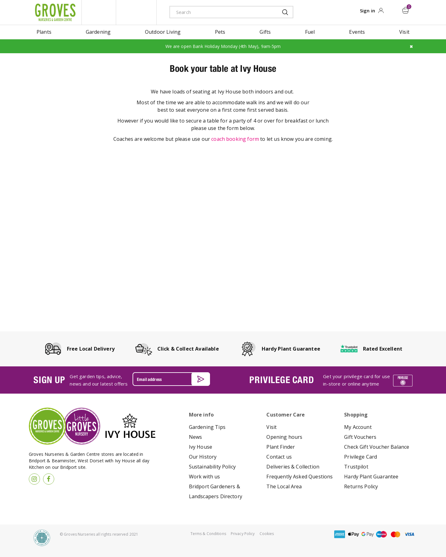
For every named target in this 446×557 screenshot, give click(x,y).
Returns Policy (361, 486)
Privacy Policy (243, 533)
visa (409, 534)
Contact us (279, 456)
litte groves (98, 12)
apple (354, 534)
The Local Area (284, 486)
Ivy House (200, 446)
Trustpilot (356, 466)
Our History (203, 456)
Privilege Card (360, 456)
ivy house (136, 12)
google (367, 534)
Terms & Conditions (208, 533)
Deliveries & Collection (292, 466)
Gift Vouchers (360, 437)
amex (340, 534)
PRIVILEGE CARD (281, 379)
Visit (271, 427)
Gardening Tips (207, 427)
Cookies (267, 533)
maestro (381, 534)
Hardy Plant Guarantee (371, 476)
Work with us (204, 476)
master (395, 534)
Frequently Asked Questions (299, 476)
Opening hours (284, 437)
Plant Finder (280, 446)
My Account (358, 427)
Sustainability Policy (212, 466)
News (195, 437)
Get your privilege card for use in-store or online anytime (356, 380)
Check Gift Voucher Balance (376, 446)
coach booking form (235, 139)
